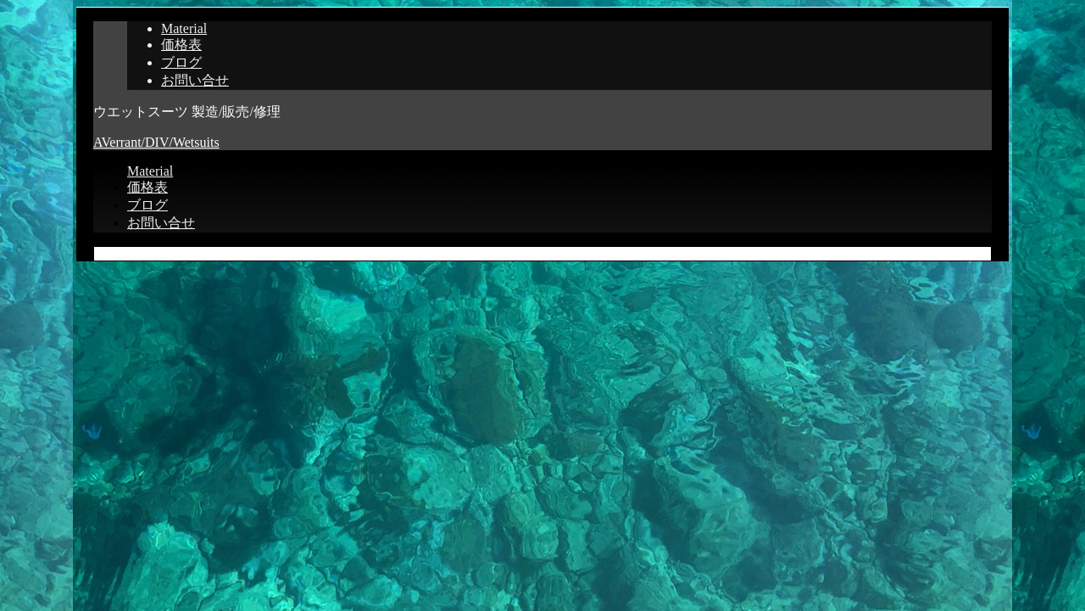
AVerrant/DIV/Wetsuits (156, 142)
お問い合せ (195, 80)
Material (184, 28)
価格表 (181, 44)
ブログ (181, 62)
